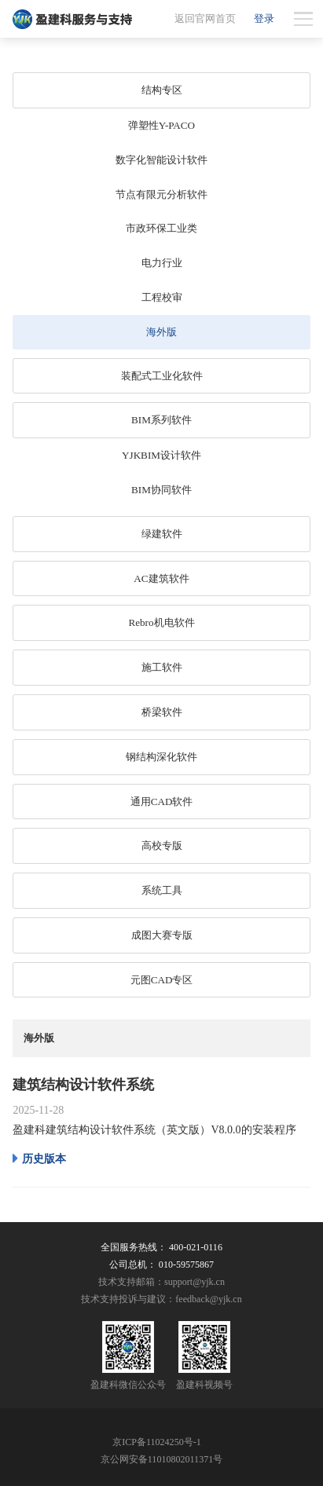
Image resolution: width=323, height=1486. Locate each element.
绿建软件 (161, 534)
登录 (264, 18)
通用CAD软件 (161, 801)
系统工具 (161, 890)
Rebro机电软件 (161, 622)
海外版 (161, 332)
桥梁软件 (161, 712)
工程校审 (161, 297)
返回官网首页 (205, 18)
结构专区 (161, 90)
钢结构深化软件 (161, 757)
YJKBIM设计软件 (161, 455)
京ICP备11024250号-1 (156, 1442)
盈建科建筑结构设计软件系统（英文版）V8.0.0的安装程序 (154, 1130)
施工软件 (161, 667)
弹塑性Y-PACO (161, 125)
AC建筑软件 (161, 578)
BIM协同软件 (161, 490)
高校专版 (161, 845)
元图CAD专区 (161, 980)
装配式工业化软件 (162, 376)
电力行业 (161, 263)
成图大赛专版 (162, 935)
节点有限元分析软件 (161, 194)
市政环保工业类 (161, 228)
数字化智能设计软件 (161, 160)
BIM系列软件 (161, 420)
